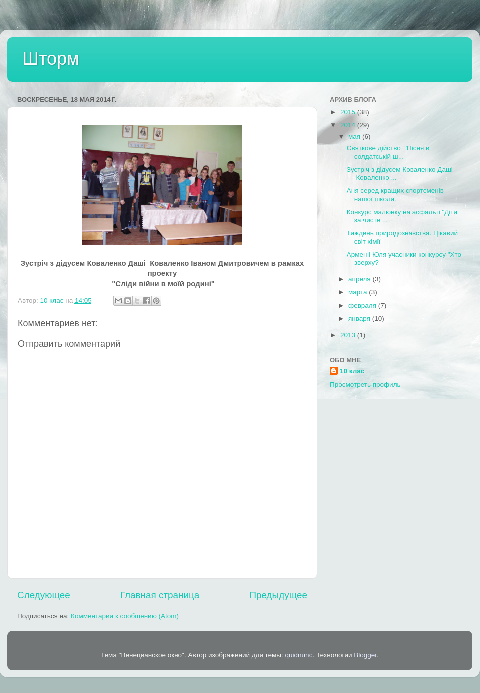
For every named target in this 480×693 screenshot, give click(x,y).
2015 (349, 112)
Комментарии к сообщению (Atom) (125, 616)
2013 (349, 335)
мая (355, 136)
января (360, 318)
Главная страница (160, 595)
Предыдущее (279, 595)
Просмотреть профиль (365, 384)
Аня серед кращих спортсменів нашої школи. (395, 194)
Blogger (365, 655)
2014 (349, 125)
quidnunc (299, 655)
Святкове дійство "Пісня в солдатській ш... (388, 152)
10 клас (352, 371)
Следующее (44, 595)
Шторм (51, 58)
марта (358, 292)
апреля (360, 279)
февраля (363, 306)
